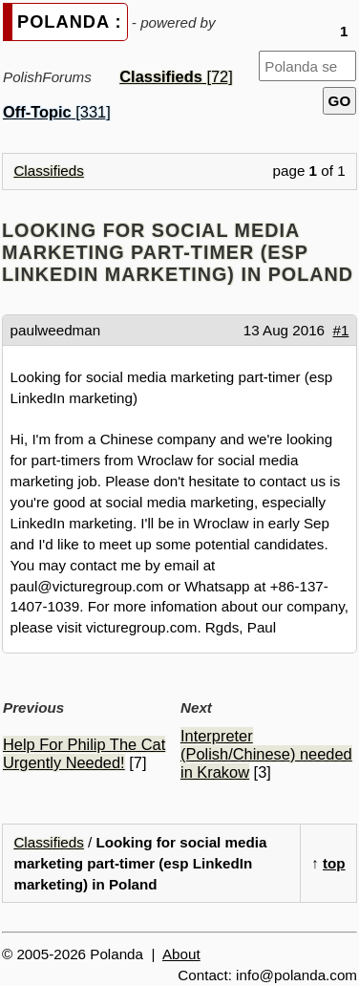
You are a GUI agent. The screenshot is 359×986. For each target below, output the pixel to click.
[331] (57, 111)
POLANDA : (69, 21)
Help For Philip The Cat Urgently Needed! (84, 753)
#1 (341, 330)
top (334, 863)
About (181, 954)
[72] (176, 76)
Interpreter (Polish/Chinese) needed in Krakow (266, 754)
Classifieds (48, 170)
